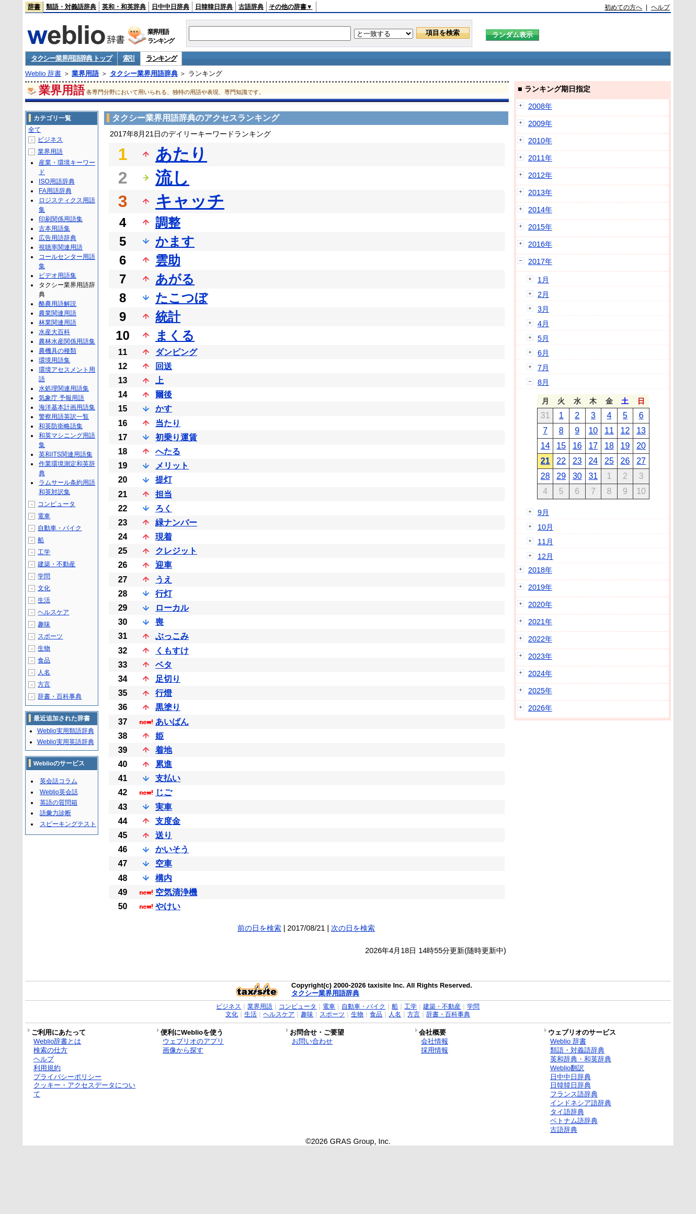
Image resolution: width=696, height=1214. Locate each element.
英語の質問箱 (58, 802)
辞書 (34, 7)
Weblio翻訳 (567, 1068)
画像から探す (183, 1050)
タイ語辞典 (567, 1112)
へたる (167, 451)
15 (561, 445)
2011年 (540, 158)
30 (577, 476)
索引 (129, 58)
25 (609, 460)
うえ (163, 579)
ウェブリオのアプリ (193, 1041)
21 (545, 460)
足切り (167, 678)
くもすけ (172, 650)
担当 (163, 494)
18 (609, 445)
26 (625, 460)
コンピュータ (56, 504)
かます (175, 241)
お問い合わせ (312, 1041)
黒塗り (167, 707)
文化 (44, 588)
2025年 (540, 690)
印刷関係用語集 (61, 219)
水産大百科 (54, 332)
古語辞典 (251, 7)
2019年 (540, 587)
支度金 (167, 821)
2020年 (540, 604)
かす (163, 408)
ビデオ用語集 (57, 275)
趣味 (44, 624)
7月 (543, 367)
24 (593, 460)
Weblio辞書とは (57, 1041)
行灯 (163, 593)
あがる (175, 279)
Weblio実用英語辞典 (65, 742)
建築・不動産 (56, 564)
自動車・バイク (60, 528)
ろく (163, 508)
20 (641, 445)
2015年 (540, 227)
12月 (545, 556)
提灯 (163, 479)
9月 (543, 512)
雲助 (167, 260)
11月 (545, 541)
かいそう (172, 849)
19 (625, 445)
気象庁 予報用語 (61, 398)
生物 (44, 648)
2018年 (540, 570)
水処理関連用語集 (64, 388)
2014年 (540, 209)
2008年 (540, 106)
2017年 (540, 261)
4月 (543, 323)
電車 (44, 516)
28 (545, 476)
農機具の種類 (57, 350)
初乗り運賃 (176, 437)
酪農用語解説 (57, 303)
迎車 (163, 564)
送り (163, 835)
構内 (163, 878)
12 (625, 430)
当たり (167, 423)
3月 (543, 309)
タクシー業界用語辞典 (144, 73)
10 (593, 430)
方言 (44, 684)
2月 (543, 294)
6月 (543, 353)
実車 (163, 807)
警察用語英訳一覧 (64, 416)
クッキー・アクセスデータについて (84, 1089)
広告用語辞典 (57, 238)
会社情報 (434, 1041)
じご (163, 792)
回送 (163, 366)
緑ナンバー (176, 522)
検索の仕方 (50, 1050)
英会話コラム (58, 781)
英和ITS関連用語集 (66, 454)
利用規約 (47, 1068)
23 (577, 460)
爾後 (163, 394)
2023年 (540, 656)
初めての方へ (623, 7)
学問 (44, 576)
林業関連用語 (57, 322)
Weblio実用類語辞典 (65, 731)
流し (172, 177)
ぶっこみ (172, 636)
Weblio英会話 (58, 792)
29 (561, 476)
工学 (44, 552)
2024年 (540, 673)
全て (34, 130)
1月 (543, 280)
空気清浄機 (176, 892)
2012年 (540, 175)
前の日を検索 (259, 928)
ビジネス (50, 139)
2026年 (540, 708)
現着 (163, 536)
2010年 (540, 140)
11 (609, 430)
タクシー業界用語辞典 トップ (71, 58)
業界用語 (85, 73)
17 (593, 445)
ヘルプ (660, 7)
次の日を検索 (353, 928)
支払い (167, 778)
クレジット (176, 550)
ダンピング (176, 352)
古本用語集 (54, 228)
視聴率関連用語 (61, 247)
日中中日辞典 (170, 7)
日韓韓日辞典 (214, 7)
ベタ (163, 664)
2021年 (540, 621)
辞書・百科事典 (60, 696)
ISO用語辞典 (57, 181)
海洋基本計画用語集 (67, 407)
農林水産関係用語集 (67, 341)
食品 (44, 660)
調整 (167, 222)
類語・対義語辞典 (71, 7)
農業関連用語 (57, 313)
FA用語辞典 (55, 190)
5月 (543, 338)
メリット (172, 465)
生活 (44, 600)
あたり (181, 154)
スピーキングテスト (68, 824)
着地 (163, 750)
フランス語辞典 (574, 1094)
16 (577, 445)
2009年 (540, 123)
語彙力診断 (55, 813)
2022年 (540, 639)
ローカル (172, 607)
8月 (543, 382)
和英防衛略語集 (61, 426)
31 (593, 476)
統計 (167, 317)
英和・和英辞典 (124, 7)
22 (561, 460)
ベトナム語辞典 (574, 1121)
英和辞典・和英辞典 (580, 1059)
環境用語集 (54, 360)
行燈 (163, 693)
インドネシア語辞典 (580, 1103)
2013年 (540, 192)
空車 (163, 863)
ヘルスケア (53, 612)
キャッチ (189, 201)
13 (641, 430)
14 (545, 445)
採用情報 (434, 1050)
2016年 (540, 244)
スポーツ (50, 636)
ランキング (161, 58)
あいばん (172, 721)
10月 (545, 527)
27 (641, 460)
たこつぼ (181, 298)
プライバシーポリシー (67, 1077)
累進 (163, 764)
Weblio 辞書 (43, 73)
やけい (167, 906)
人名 (44, 672)
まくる (175, 335)
